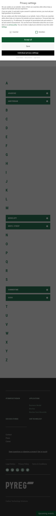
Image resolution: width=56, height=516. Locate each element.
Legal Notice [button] (37, 57)
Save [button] (28, 46)
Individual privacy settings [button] (28, 53)
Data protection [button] (29, 57)
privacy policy (13, 25)
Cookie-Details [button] (20, 57)
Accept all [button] (28, 40)
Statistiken (40, 32)
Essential (13, 32)
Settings (4, 27)
